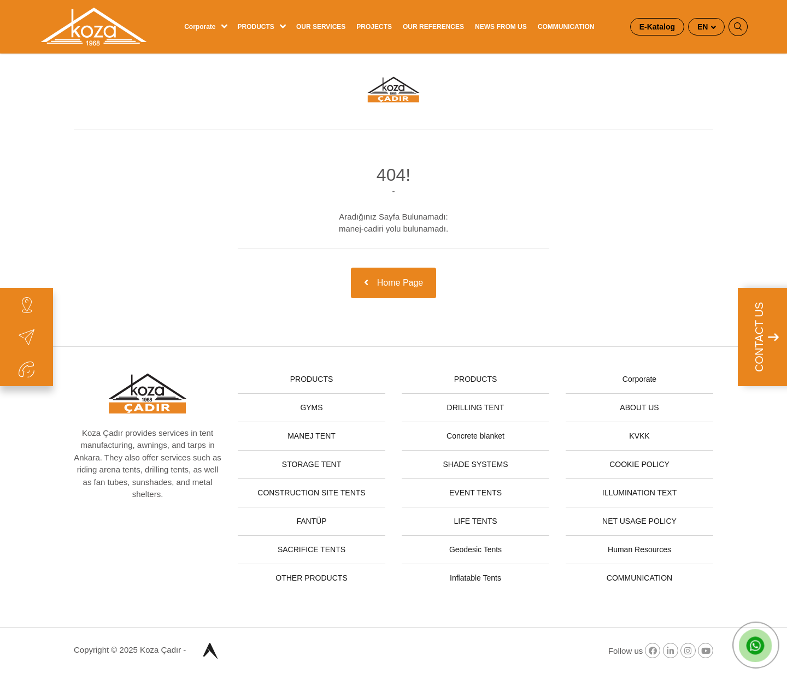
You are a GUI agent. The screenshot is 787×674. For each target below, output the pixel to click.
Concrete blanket (475, 435)
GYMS (311, 407)
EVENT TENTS (475, 492)
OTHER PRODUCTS (311, 578)
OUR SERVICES (320, 27)
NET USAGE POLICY (639, 521)
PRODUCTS (256, 27)
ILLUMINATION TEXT (639, 492)
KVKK (639, 435)
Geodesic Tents (475, 549)
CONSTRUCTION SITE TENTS (311, 492)
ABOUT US (639, 407)
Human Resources (639, 549)
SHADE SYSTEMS (475, 464)
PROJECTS (374, 27)
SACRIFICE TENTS (311, 549)
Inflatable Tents (475, 578)
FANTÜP (311, 521)
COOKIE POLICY (639, 464)
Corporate (199, 27)
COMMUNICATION (566, 27)
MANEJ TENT (311, 435)
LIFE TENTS (475, 521)
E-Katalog (657, 26)
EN (703, 26)
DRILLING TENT (475, 407)
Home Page (394, 282)
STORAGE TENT (311, 464)
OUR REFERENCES (433, 27)
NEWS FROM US (501, 27)
